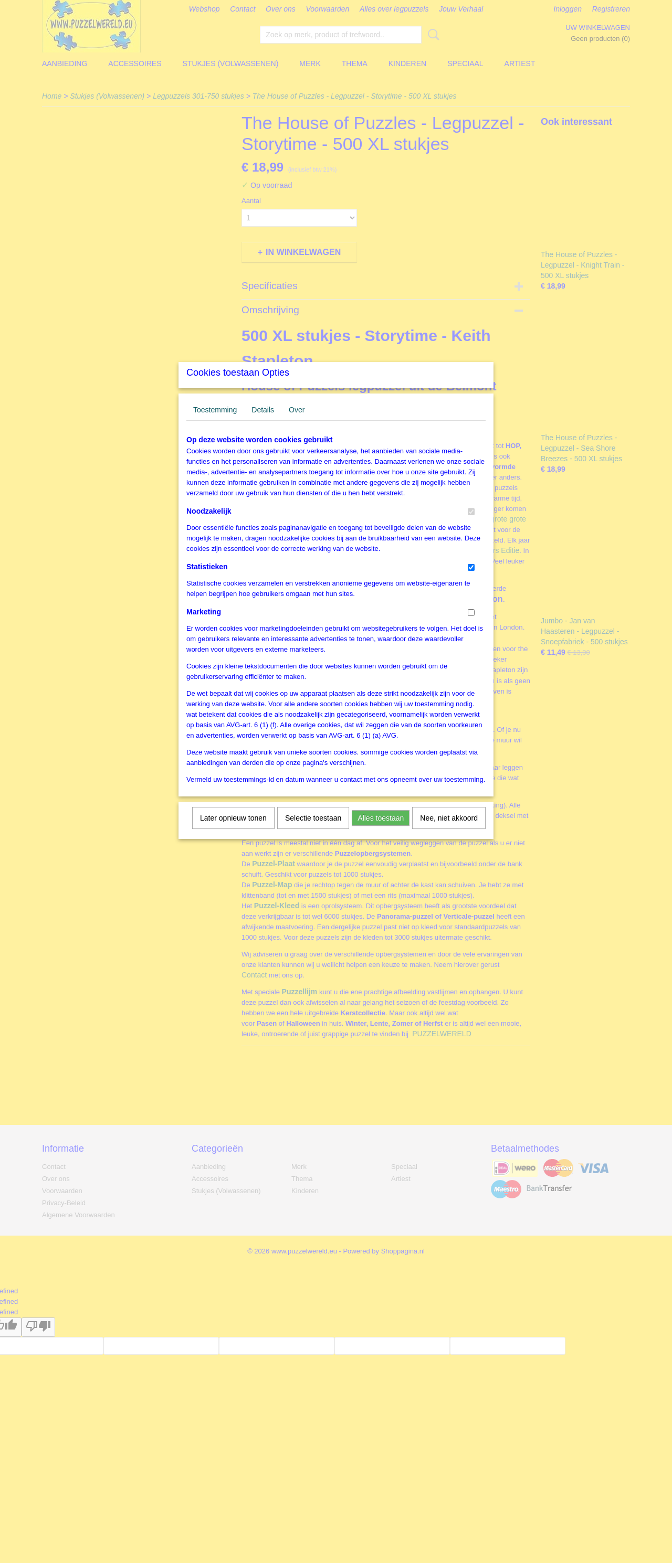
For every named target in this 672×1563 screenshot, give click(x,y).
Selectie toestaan (313, 831)
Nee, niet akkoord (449, 831)
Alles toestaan (381, 831)
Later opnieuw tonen (233, 831)
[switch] (471, 525)
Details (262, 423)
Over (296, 423)
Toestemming (215, 423)
